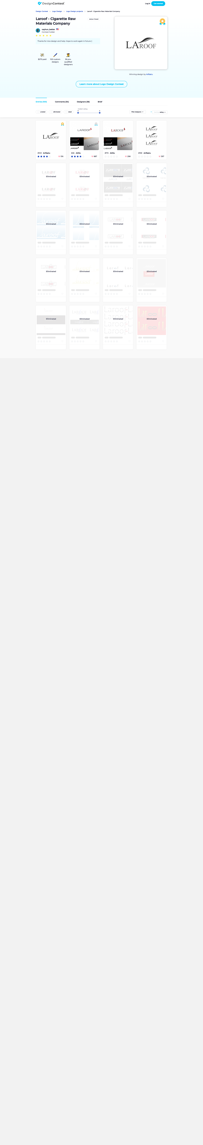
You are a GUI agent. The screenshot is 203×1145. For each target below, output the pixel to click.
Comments (62, 102)
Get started (158, 3)
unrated (42, 112)
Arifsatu (149, 74)
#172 (107, 153)
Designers (83, 102)
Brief (100, 102)
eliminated (56, 112)
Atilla (78, 153)
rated (70, 112)
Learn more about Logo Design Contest (101, 84)
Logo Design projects (74, 11)
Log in (147, 3)
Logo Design (57, 11)
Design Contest (42, 11)
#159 (140, 153)
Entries (41, 102)
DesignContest (51, 3)
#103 (40, 153)
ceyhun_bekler (48, 29)
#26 (73, 153)
